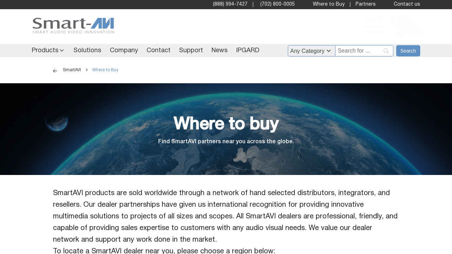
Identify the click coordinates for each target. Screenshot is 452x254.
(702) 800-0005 (277, 4)
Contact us (407, 4)
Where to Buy (329, 4)
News (220, 51)
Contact (159, 51)
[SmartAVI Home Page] (71, 26)
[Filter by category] (311, 50)
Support (191, 51)
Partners (366, 4)
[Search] (408, 50)
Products (45, 51)
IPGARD (247, 51)
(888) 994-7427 (230, 4)
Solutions (87, 51)
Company (124, 51)
